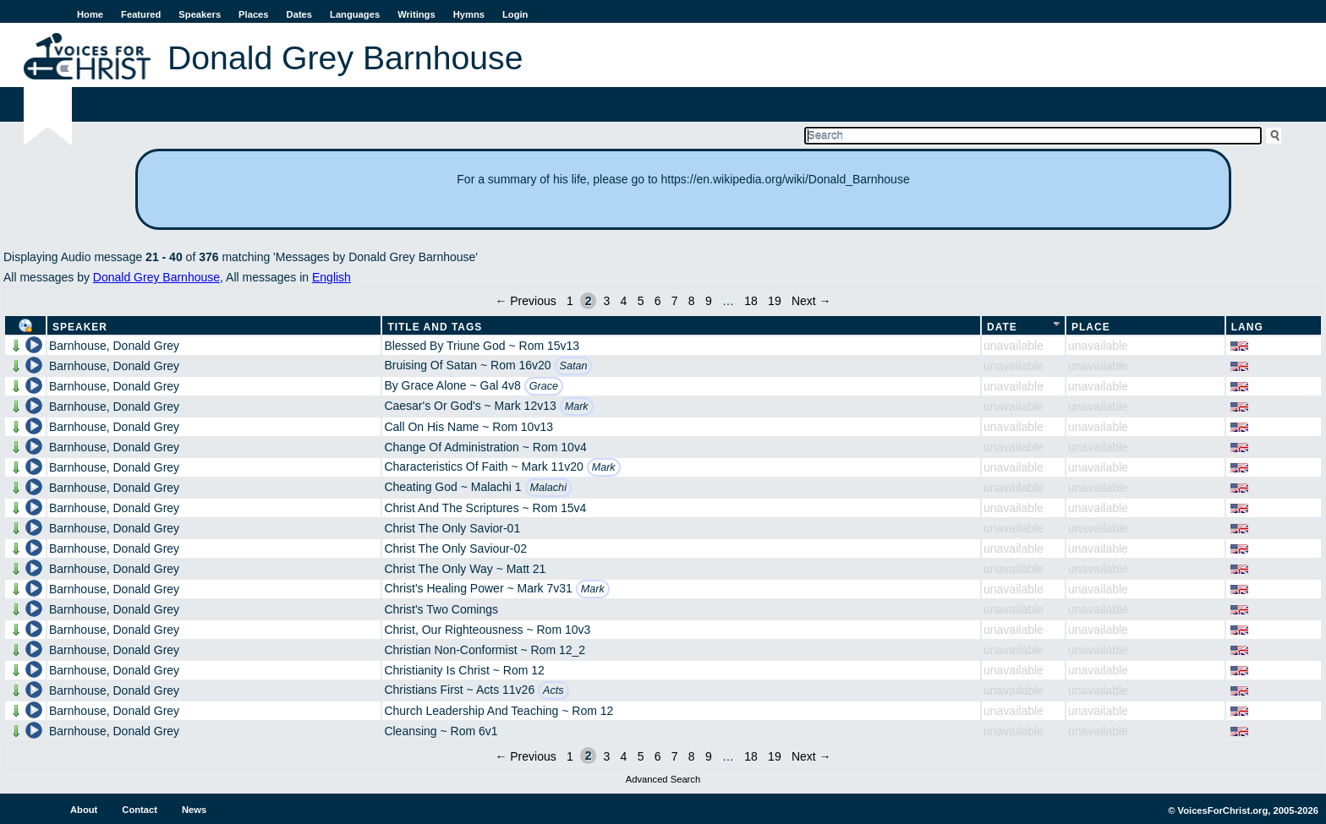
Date (1002, 327)
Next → (811, 301)
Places (253, 14)
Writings (416, 14)
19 (774, 301)
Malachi (548, 488)
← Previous (525, 301)
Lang (1247, 327)
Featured (141, 14)
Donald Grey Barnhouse (156, 277)
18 (751, 301)
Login (515, 14)
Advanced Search (663, 779)
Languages (355, 14)
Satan (574, 366)
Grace (543, 386)
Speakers (199, 14)
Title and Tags (434, 327)
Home (90, 14)
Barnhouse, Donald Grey (114, 345)
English (331, 277)
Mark (577, 406)
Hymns (469, 14)
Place (1090, 327)
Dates (299, 14)
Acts (553, 690)
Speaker (79, 327)
